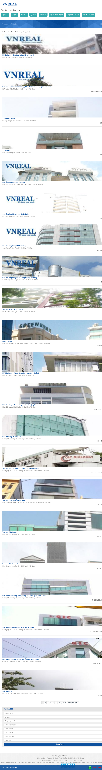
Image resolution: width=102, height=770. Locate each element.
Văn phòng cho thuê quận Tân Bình (69, 762)
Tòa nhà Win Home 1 (10, 564)
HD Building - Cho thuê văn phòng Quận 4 (18, 55)
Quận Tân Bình (88, 15)
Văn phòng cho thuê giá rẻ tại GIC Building (18, 627)
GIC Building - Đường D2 (11, 437)
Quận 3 (23, 15)
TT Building (6, 150)
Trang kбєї (62, 703)
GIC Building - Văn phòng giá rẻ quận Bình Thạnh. (21, 659)
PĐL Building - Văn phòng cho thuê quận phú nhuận (21, 405)
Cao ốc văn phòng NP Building (13, 182)
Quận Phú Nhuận (73, 15)
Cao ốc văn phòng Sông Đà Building (16, 214)
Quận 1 (5, 15)
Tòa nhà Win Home (9, 532)
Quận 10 (43, 15)
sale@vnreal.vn (11, 762)
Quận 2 (14, 15)
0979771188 (96, 767)
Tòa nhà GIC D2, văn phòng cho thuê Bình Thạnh (20, 468)
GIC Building (7, 691)
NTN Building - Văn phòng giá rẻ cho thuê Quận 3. (21, 373)
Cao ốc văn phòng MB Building (14, 246)
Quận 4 (33, 15)
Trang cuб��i (73, 703)
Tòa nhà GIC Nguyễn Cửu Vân (13, 500)
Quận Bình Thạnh (56, 15)
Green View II (7, 341)
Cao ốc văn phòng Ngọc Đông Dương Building (19, 278)
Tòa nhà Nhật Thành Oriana (12, 309)
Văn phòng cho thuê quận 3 (46, 762)
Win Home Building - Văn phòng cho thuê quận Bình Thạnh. (24, 596)
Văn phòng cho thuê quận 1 (27, 762)
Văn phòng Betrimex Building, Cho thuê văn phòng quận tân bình (26, 87)
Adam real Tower (8, 119)
